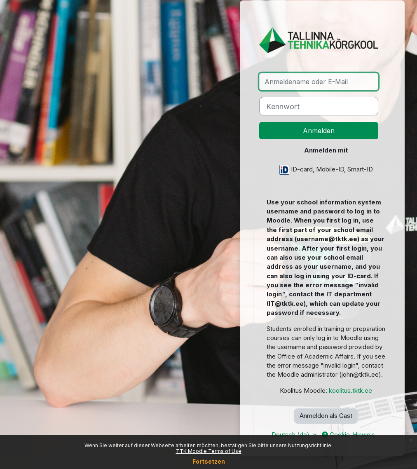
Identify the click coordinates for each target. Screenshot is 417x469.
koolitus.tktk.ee (350, 390)
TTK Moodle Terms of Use (208, 451)
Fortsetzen (208, 461)
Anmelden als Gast (326, 416)
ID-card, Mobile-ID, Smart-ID (326, 170)
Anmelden (319, 131)
